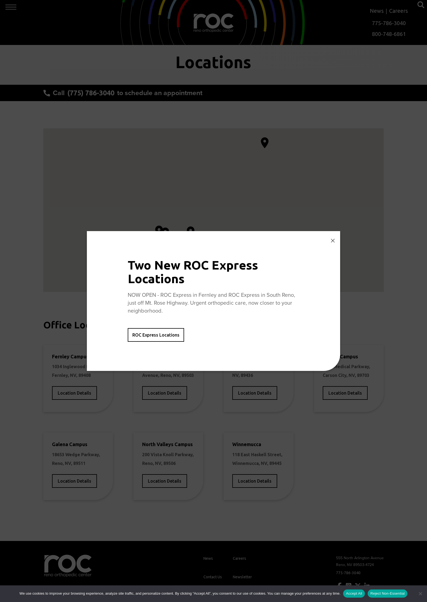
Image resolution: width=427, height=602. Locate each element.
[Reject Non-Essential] (420, 593)
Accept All (354, 593)
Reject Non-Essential (387, 593)
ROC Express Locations (155, 334)
